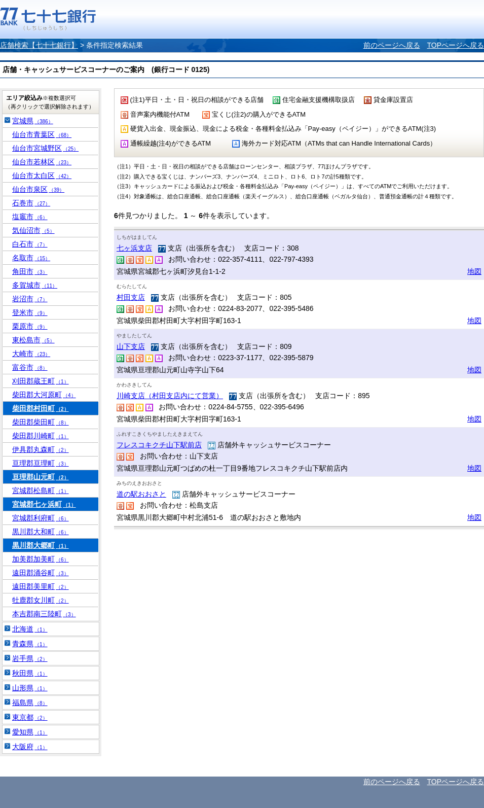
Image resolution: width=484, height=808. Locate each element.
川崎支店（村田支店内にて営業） (170, 396)
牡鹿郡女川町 (40, 600)
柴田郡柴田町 (40, 422)
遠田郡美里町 (40, 586)
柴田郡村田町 (40, 408)
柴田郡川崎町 (40, 436)
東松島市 (33, 340)
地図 (474, 271)
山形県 (30, 688)
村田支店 (131, 297)
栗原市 (30, 326)
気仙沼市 (33, 230)
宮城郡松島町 (40, 490)
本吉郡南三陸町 (44, 614)
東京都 (30, 717)
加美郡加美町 (40, 559)
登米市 (30, 312)
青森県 (30, 644)
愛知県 (30, 732)
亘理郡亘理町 (40, 463)
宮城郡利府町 (40, 518)
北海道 (30, 629)
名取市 (31, 258)
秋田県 (30, 673)
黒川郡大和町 (40, 532)
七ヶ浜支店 (134, 248)
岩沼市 (30, 299)
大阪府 (30, 747)
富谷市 (30, 367)
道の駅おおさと (141, 494)
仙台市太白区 (41, 175)
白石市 (30, 244)
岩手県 (30, 658)
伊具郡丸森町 (40, 449)
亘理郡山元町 (40, 477)
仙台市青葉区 (41, 134)
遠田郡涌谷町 (40, 573)
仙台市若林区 (41, 162)
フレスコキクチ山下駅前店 (159, 445)
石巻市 (31, 203)
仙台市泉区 (38, 189)
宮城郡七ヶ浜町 (44, 504)
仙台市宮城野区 (45, 148)
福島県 (30, 702)
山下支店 (131, 346)
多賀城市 (34, 285)
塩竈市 (30, 217)
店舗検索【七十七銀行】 (39, 45)
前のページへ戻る (391, 45)
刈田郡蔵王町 (40, 381)
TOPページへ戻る (455, 45)
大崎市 (31, 353)
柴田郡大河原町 (44, 395)
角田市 (30, 271)
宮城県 (32, 121)
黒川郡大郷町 (40, 545)
